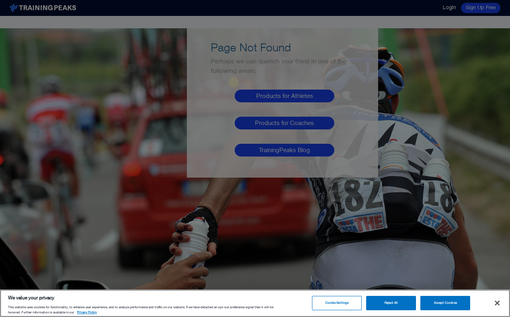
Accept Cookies (445, 303)
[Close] (497, 303)
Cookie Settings (337, 303)
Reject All (391, 303)
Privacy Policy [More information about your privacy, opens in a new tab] (87, 312)
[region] (255, 303)
